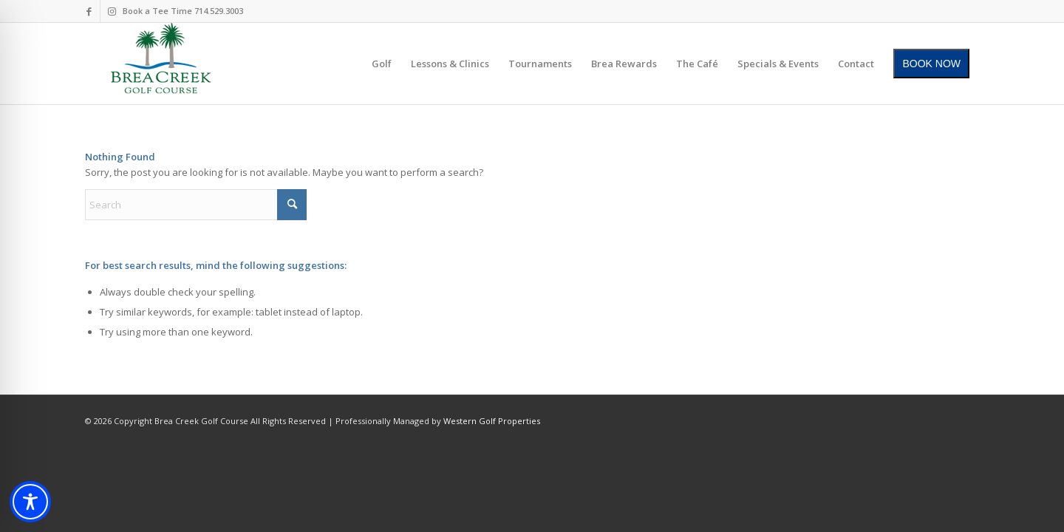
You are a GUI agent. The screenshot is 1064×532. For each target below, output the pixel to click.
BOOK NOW (931, 63)
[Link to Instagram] (111, 11)
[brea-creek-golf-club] (160, 63)
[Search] (196, 204)
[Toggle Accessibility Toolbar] (30, 501)
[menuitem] (381, 63)
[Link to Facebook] (89, 11)
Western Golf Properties (491, 420)
